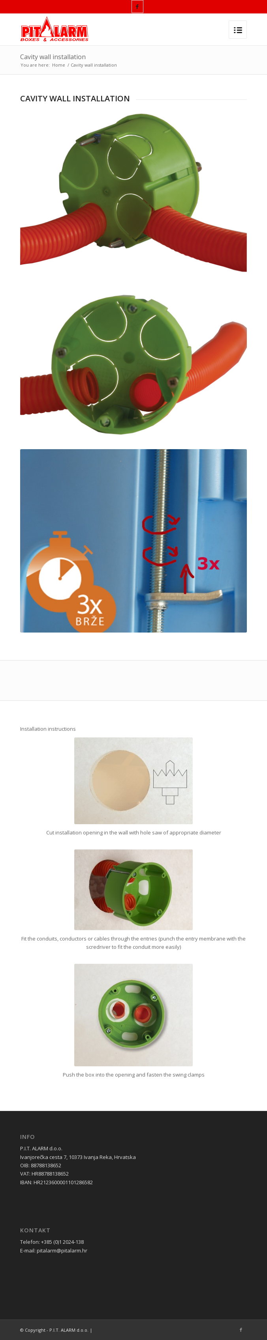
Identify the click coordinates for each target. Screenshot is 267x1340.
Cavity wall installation (53, 56)
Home (58, 65)
